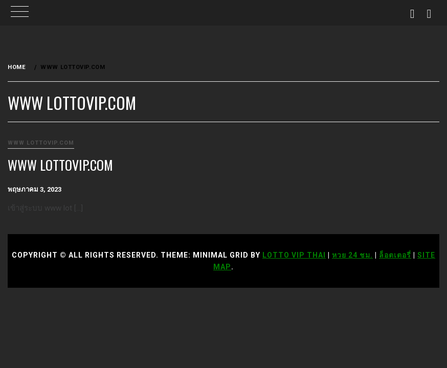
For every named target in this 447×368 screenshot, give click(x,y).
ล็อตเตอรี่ (395, 255)
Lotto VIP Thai (294, 255)
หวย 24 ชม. (352, 255)
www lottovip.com (41, 143)
